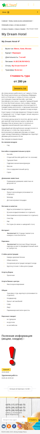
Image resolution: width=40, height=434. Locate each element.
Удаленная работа (9, 375)
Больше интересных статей (20, 389)
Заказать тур (20, 88)
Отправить (33, 420)
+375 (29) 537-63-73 (15, 410)
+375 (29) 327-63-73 (15, 407)
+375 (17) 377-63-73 (15, 404)
